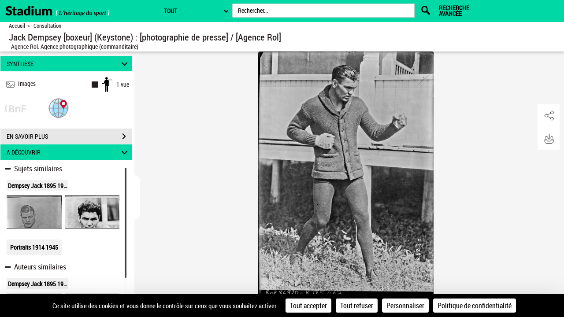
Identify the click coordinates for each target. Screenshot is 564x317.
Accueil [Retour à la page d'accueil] (17, 25)
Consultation (47, 25)
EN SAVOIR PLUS (69, 136)
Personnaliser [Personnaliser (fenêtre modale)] (405, 305)
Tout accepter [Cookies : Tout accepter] (308, 305)
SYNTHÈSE (68, 63)
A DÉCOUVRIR (68, 152)
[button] (59, 107)
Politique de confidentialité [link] (475, 305)
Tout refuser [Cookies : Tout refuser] (356, 305)
